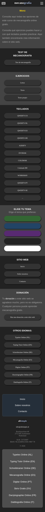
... (22, 198)
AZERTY (22, 146)
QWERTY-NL (22, 123)
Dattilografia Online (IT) (22, 382)
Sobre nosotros (22, 274)
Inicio (22, 266)
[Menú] (41, 4)
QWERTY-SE (22, 190)
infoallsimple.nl (22, 427)
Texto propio (22, 98)
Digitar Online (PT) (22, 367)
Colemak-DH (22, 168)
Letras (22, 83)
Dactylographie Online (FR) (22, 375)
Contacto (22, 281)
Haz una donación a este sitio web (22, 317)
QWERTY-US (22, 116)
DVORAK (22, 153)
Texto (23, 90)
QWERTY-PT (22, 183)
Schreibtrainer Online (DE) (22, 352)
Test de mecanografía (23, 62)
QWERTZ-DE (22, 138)
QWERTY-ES (22, 131)
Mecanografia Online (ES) (22, 360)
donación (10, 298)
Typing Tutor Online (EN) (22, 345)
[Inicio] (4, 4)
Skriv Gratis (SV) (22, 488)
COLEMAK (22, 160)
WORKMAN (22, 175)
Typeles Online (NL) (22, 337)
